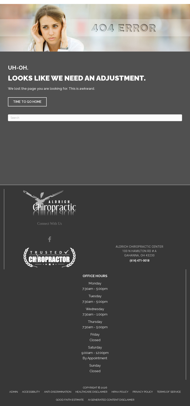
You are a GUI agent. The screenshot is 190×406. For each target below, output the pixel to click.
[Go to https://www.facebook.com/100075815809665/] (50, 240)
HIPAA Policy (120, 391)
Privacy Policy (143, 391)
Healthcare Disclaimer (91, 391)
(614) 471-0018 (139, 260)
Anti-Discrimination (57, 391)
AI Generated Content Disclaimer (111, 399)
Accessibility (31, 391)
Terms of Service (169, 391)
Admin (13, 391)
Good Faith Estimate (70, 399)
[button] (27, 101)
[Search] (95, 117)
